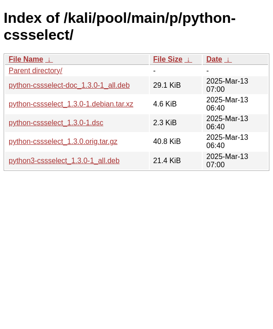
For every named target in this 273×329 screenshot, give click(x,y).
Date (214, 59)
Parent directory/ (35, 70)
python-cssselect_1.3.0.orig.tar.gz (63, 141)
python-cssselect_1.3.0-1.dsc (56, 123)
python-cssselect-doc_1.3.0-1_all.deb (69, 85)
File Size (168, 59)
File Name (26, 59)
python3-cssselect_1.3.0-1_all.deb (64, 160)
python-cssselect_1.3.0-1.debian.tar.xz (71, 104)
